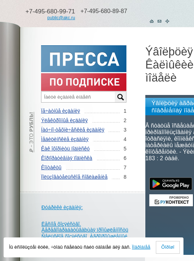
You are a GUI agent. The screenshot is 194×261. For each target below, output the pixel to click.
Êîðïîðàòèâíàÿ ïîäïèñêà (66, 158)
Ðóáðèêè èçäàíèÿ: (62, 207)
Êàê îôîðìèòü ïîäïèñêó (65, 149)
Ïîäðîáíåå (141, 247)
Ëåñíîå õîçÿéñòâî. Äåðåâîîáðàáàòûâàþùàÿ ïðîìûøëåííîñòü (84, 227)
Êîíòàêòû (51, 167)
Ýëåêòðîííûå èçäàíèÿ (64, 120)
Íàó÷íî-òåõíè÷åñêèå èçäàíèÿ (72, 130)
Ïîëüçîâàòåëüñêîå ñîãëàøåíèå (74, 177)
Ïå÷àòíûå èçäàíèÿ (60, 111)
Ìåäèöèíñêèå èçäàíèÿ (65, 139)
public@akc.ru (61, 17)
